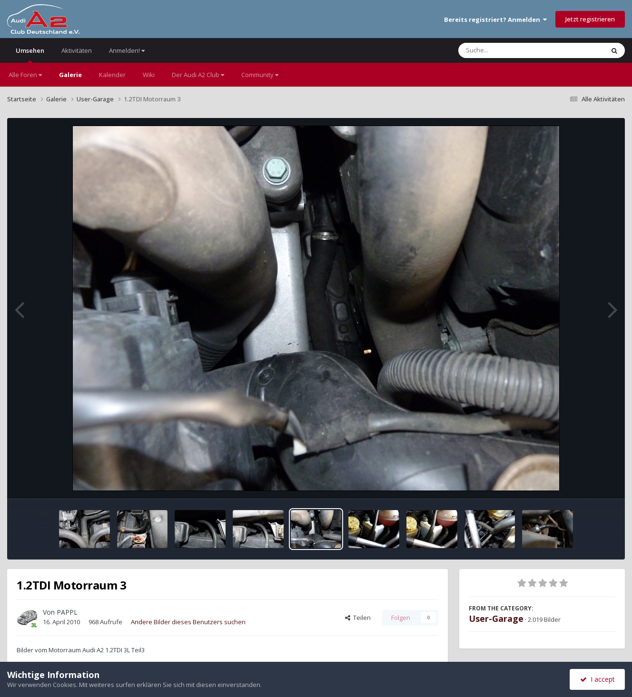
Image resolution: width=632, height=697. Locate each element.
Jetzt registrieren (590, 19)
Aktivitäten (76, 50)
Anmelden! (127, 50)
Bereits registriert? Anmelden (495, 19)
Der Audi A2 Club (198, 74)
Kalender (112, 74)
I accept (597, 679)
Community (259, 74)
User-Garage (496, 618)
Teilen (358, 617)
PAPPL (67, 612)
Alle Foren (25, 74)
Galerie (70, 74)
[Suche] (511, 50)
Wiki (149, 74)
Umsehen (30, 54)
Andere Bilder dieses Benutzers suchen (188, 622)
